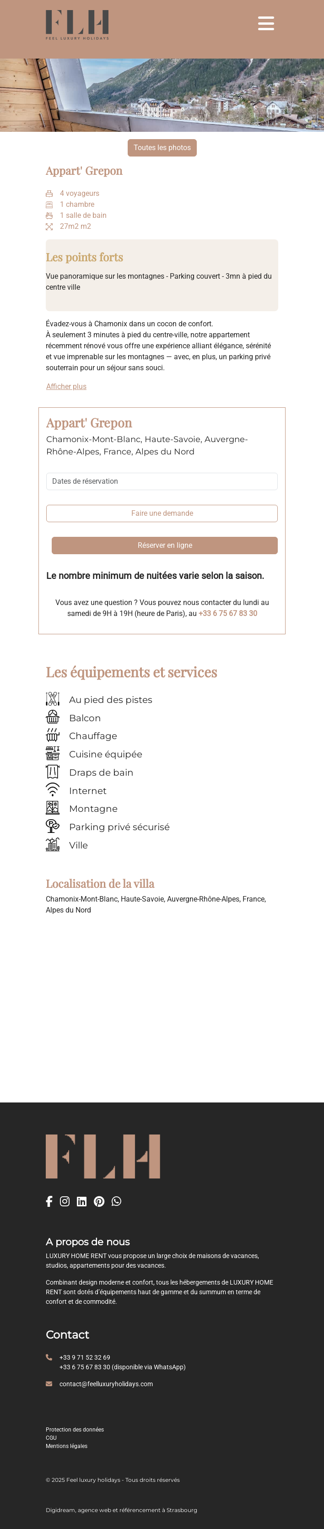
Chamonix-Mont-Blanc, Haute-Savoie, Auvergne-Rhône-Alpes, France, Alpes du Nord (147, 445)
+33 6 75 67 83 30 (228, 613)
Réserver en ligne (165, 545)
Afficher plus (66, 386)
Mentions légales (66, 1446)
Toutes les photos (162, 147)
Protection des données (75, 1429)
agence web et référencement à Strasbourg (137, 1510)
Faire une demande (162, 513)
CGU (51, 1438)
